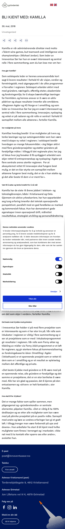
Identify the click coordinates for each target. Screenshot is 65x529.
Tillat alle (32, 299)
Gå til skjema (10, 521)
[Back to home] (10, 5)
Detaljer (54, 291)
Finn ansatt (9, 469)
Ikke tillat (32, 306)
